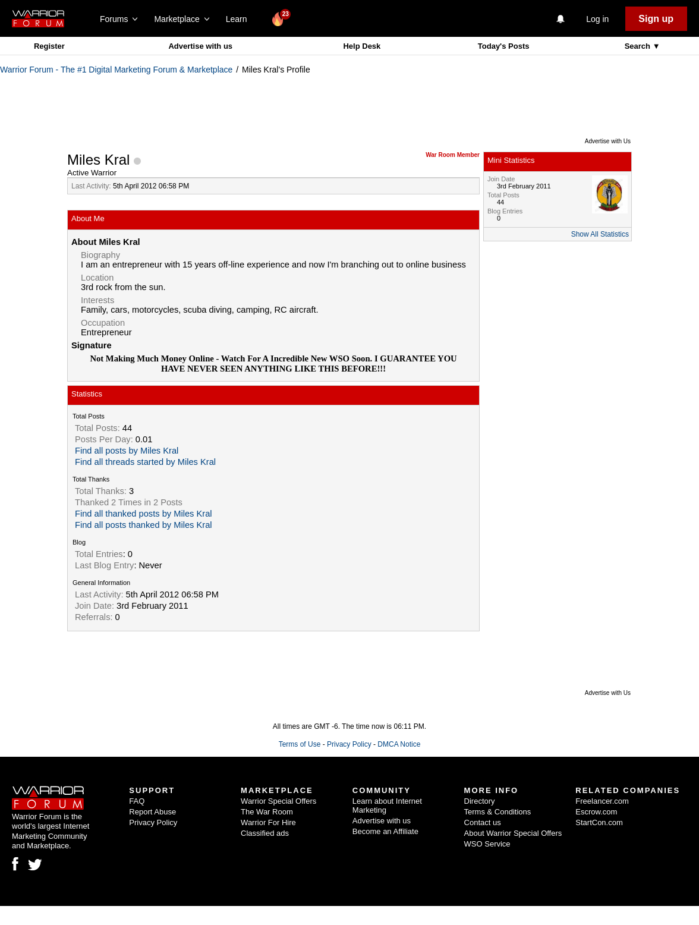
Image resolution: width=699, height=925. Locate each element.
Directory (479, 801)
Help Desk (361, 46)
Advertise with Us (608, 141)
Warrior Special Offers (278, 801)
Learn (240, 19)
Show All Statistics (600, 234)
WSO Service (487, 843)
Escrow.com (596, 811)
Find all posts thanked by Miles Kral (143, 525)
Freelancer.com (602, 801)
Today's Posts (504, 46)
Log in (597, 19)
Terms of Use (300, 744)
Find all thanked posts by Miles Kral (143, 513)
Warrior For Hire (268, 822)
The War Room (267, 811)
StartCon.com (598, 822)
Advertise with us (200, 46)
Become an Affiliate (385, 831)
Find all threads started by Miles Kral (145, 462)
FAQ (136, 801)
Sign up (655, 19)
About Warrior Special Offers (513, 833)
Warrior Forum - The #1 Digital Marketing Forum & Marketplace (116, 69)
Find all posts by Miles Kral (126, 450)
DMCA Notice (398, 744)
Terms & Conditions (497, 811)
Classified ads (265, 833)
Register (49, 46)
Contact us (482, 822)
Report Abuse (152, 811)
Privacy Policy (349, 744)
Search (639, 46)
